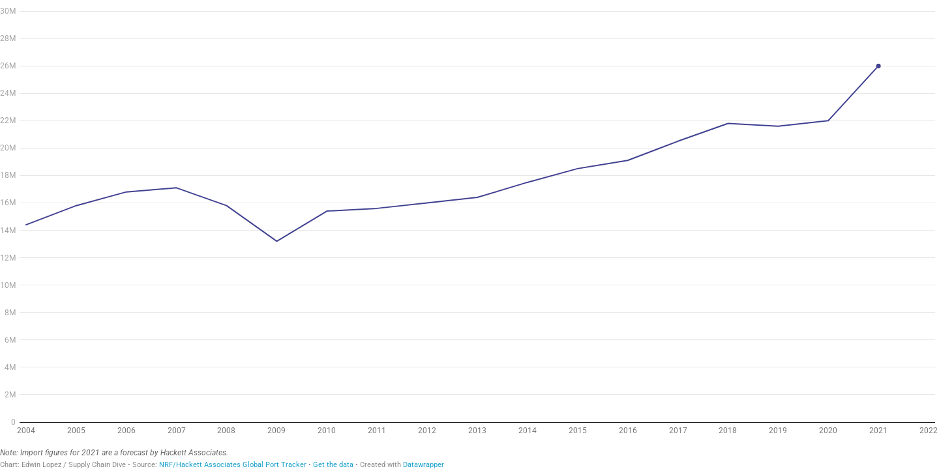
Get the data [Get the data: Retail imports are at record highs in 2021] (333, 465)
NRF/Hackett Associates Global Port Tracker (232, 465)
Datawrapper (423, 465)
